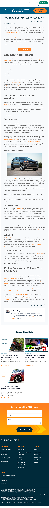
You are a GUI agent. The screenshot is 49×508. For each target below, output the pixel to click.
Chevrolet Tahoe (39, 253)
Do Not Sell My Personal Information (23, 504)
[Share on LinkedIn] (34, 21)
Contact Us (4, 485)
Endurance (12, 86)
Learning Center (8, 299)
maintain (31, 86)
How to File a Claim (22, 464)
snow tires (7, 104)
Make (9, 415)
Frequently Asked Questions (24, 452)
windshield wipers (32, 261)
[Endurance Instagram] (47, 496)
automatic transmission (30, 215)
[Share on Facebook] (31, 21)
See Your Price (43, 2)
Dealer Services (38, 459)
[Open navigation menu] (2, 5)
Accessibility (4, 482)
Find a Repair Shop (21, 462)
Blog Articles (20, 449)
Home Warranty (4, 461)
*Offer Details (40, 504)
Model (9, 419)
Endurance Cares (38, 457)
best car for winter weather (18, 38)
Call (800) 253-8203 (6, 449)
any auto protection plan (12, 290)
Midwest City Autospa (34, 316)
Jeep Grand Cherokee (12, 178)
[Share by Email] (41, 21)
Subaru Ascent (10, 122)
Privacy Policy (3, 504)
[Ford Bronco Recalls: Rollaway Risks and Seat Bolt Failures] (12, 345)
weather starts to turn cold (13, 32)
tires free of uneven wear (30, 138)
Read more (16, 318)
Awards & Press (38, 454)
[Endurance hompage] (10, 440)
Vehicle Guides (21, 467)
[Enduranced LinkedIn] (41, 496)
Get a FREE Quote (24, 429)
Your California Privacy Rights (11, 504)
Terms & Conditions (33, 504)
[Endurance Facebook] (38, 496)
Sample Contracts (21, 459)
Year (9, 411)
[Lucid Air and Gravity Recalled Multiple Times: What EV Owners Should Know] (12, 376)
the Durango (19, 208)
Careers (36, 462)
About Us (36, 449)
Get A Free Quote (24, 49)
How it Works (4, 454)
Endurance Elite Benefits (34, 141)
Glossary (19, 457)
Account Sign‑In (33, 2)
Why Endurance (37, 452)
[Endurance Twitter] (44, 496)
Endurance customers (36, 287)
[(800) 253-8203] (43, 5)
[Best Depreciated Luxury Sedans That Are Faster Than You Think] (36, 345)
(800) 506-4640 (39, 10)
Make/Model (4, 353)
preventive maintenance (16, 82)
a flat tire (39, 229)
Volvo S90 (9, 237)
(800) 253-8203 (26, 297)
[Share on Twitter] (38, 21)
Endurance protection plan (30, 143)
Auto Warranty (20, 454)
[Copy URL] (44, 21)
